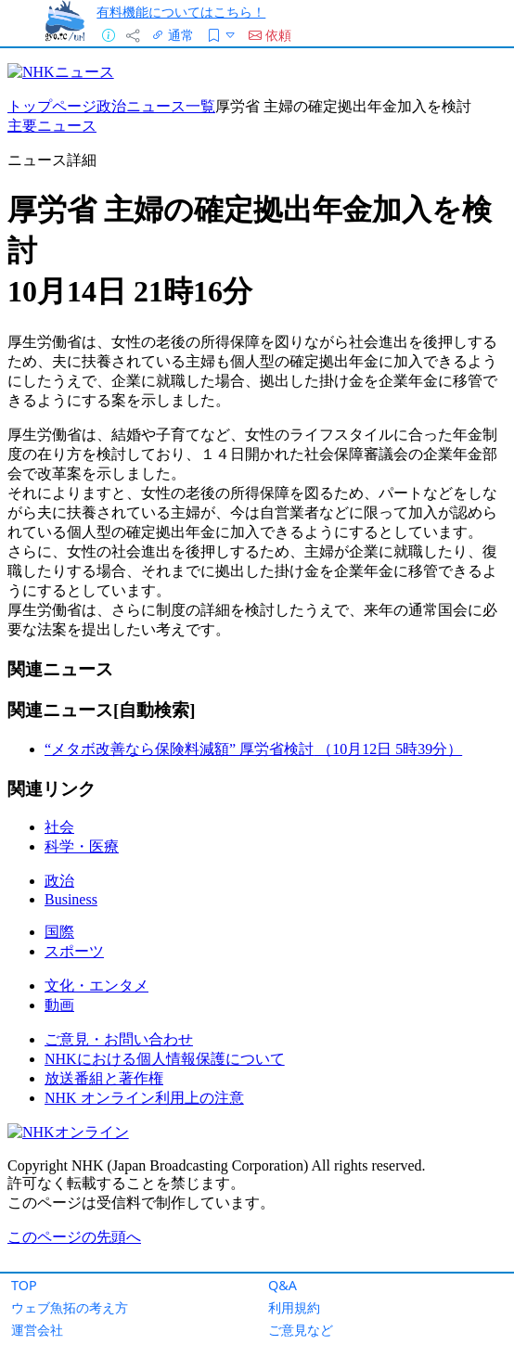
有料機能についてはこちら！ (180, 11)
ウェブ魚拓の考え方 (69, 1307)
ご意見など (300, 1329)
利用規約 (294, 1307)
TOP (24, 1285)
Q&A (282, 1285)
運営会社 (37, 1329)
